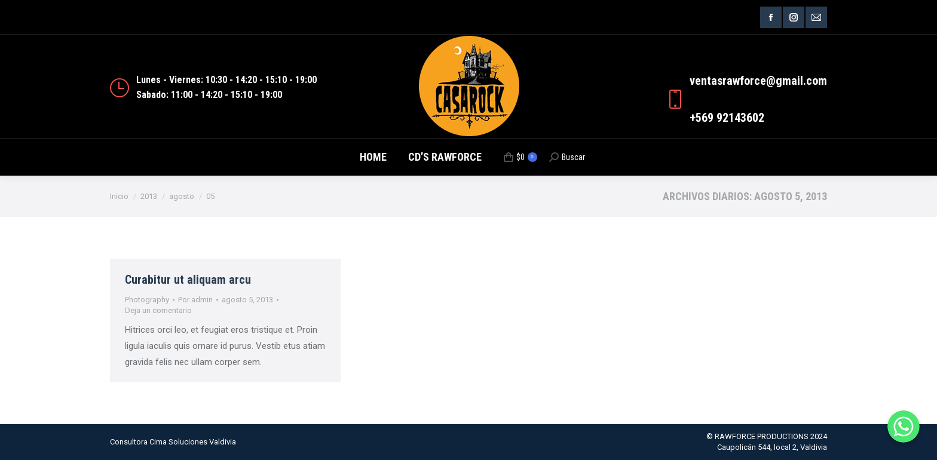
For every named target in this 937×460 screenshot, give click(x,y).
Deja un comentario (158, 310)
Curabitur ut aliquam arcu (188, 279)
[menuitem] (373, 157)
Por (195, 299)
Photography (147, 299)
